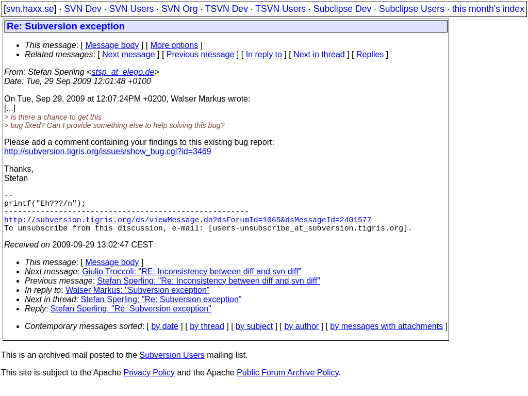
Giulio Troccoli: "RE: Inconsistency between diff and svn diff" (191, 281)
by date (164, 336)
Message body (112, 45)
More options (175, 45)
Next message (128, 54)
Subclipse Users (411, 9)
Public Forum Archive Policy (287, 382)
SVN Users (131, 9)
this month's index (488, 9)
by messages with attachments (386, 336)
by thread (207, 336)
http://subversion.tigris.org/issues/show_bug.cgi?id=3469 (107, 151)
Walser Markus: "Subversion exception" (137, 300)
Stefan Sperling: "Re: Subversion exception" (161, 309)
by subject (254, 336)
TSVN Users (280, 9)
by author (301, 336)
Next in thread (319, 54)
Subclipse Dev (342, 9)
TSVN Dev (226, 9)
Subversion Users (172, 365)
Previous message (201, 54)
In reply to (264, 54)
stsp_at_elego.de (122, 72)
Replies (370, 54)
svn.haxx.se (30, 9)
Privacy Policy (149, 382)
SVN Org (179, 9)
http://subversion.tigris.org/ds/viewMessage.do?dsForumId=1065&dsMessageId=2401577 (187, 227)
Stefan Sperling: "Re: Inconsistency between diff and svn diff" (208, 291)
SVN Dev (82, 9)
